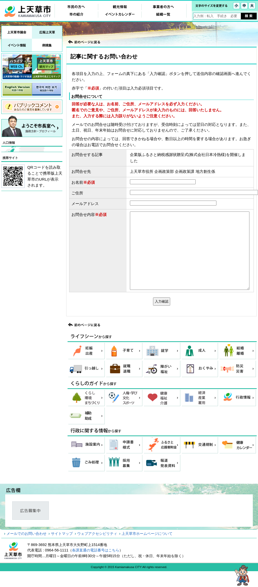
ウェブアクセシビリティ (97, 533)
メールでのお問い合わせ (26, 533)
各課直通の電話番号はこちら (95, 550)
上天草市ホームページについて (147, 533)
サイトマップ (62, 533)
